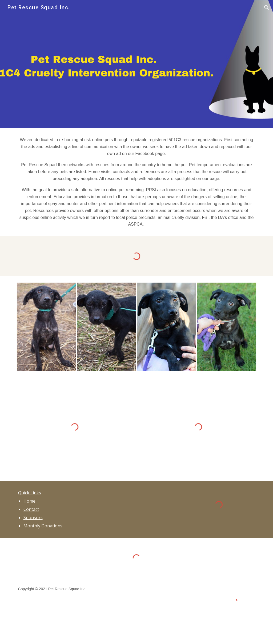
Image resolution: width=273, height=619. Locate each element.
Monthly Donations (42, 526)
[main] (136, 182)
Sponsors (33, 517)
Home (29, 501)
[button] (266, 7)
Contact (31, 509)
